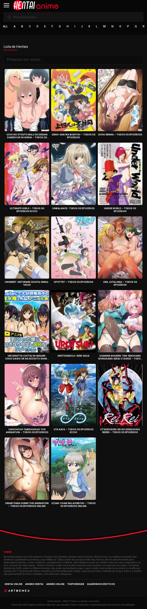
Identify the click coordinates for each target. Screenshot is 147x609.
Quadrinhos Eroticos (101, 584)
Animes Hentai (34, 584)
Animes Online (55, 584)
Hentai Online (13, 584)
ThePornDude (75, 584)
